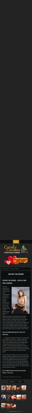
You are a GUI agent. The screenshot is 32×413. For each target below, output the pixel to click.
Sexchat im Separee (17, 376)
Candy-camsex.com (19, 411)
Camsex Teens (13, 408)
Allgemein (8, 376)
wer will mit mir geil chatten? (8, 409)
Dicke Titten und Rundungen (13, 391)
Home (7, 268)
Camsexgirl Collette (3, 391)
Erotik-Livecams (18, 391)
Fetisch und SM (3, 400)
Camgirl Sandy (24, 390)
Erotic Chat (2, 408)
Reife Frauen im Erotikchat (8, 391)
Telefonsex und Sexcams (8, 400)
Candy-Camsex (12, 400)
